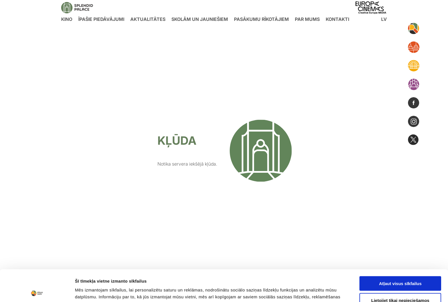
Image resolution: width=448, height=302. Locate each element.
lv (384, 19)
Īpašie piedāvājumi (101, 19)
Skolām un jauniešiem (199, 19)
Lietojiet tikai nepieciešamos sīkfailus (400, 271)
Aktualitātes (147, 19)
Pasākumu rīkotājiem (261, 19)
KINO (66, 19)
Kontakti (337, 19)
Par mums (307, 19)
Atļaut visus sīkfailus (400, 251)
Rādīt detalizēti (311, 290)
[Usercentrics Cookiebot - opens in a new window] (37, 291)
